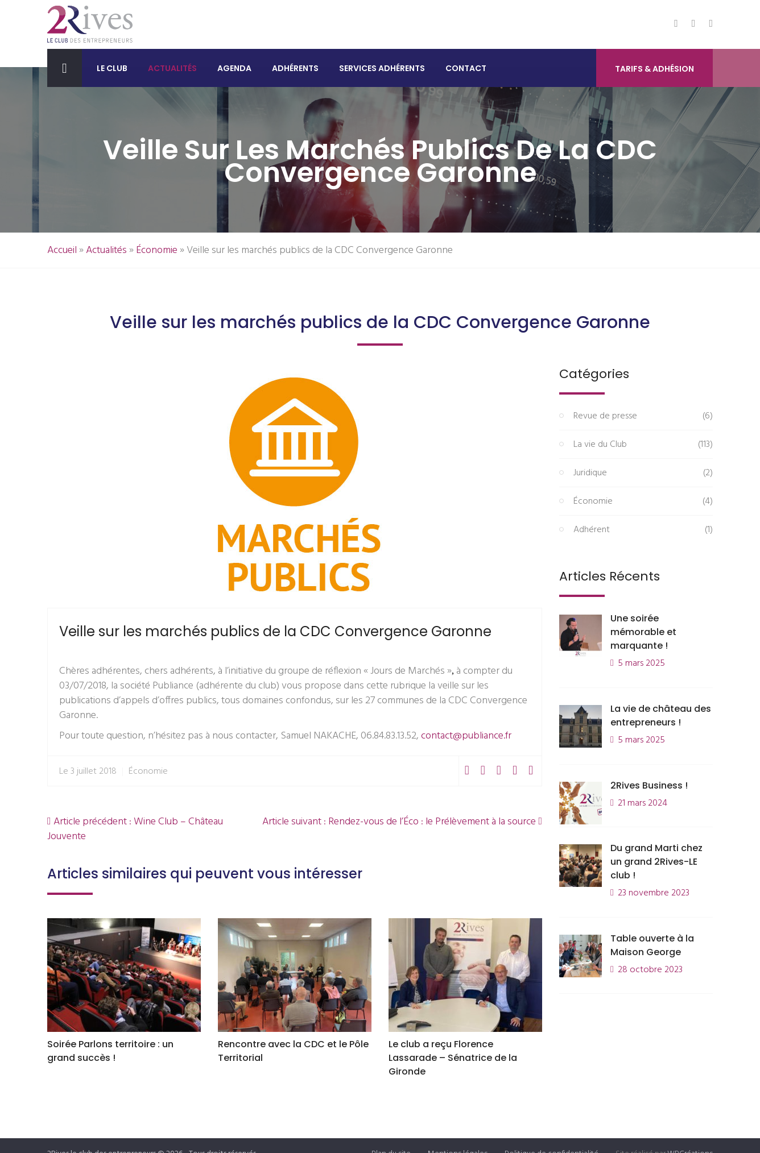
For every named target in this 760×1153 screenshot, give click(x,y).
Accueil (62, 250)
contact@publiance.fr (466, 736)
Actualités (172, 68)
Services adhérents (382, 68)
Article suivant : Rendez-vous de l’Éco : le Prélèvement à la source (402, 822)
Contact (465, 68)
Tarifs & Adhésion (654, 68)
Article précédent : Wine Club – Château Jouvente (135, 829)
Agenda (234, 68)
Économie (156, 250)
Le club (112, 68)
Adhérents (295, 68)
